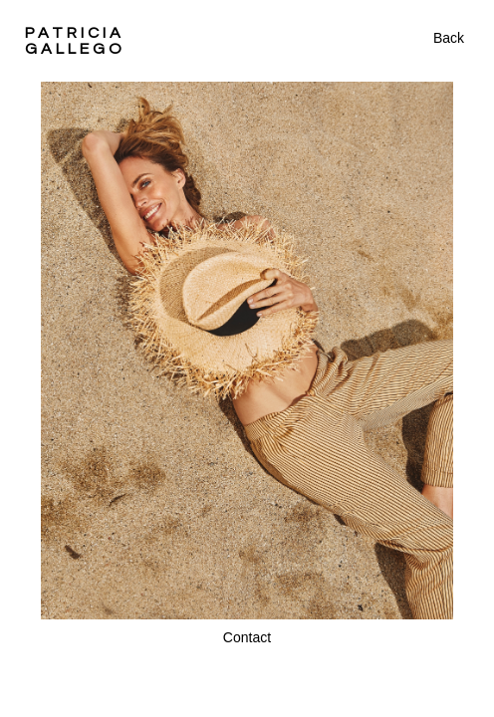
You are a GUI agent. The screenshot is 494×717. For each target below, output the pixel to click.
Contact (247, 637)
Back (448, 38)
